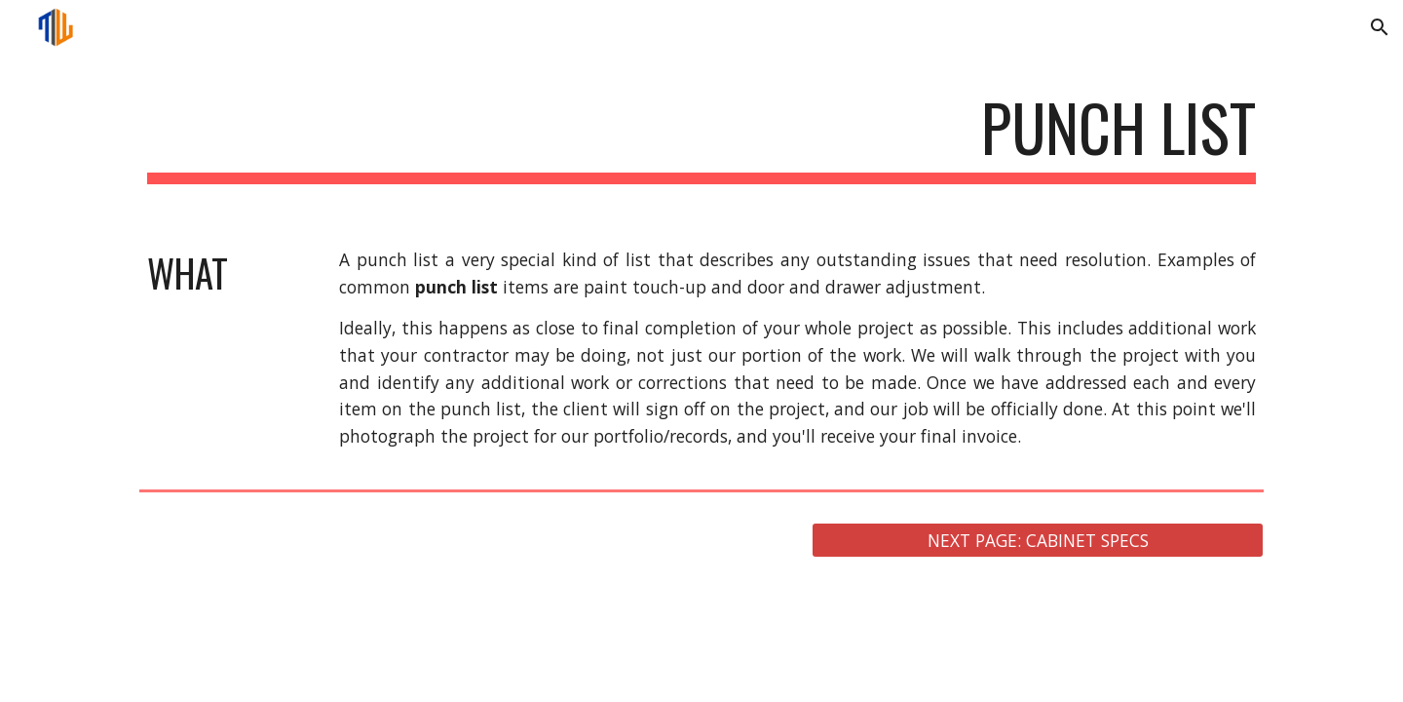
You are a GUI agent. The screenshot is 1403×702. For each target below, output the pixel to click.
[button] (1379, 27)
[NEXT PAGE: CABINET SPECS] (1038, 540)
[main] (701, 137)
